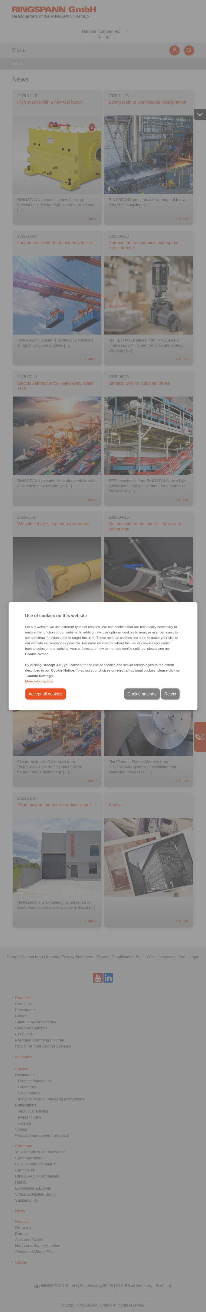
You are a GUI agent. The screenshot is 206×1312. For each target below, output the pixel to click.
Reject (170, 693)
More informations (39, 681)
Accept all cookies (45, 693)
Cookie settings (141, 693)
